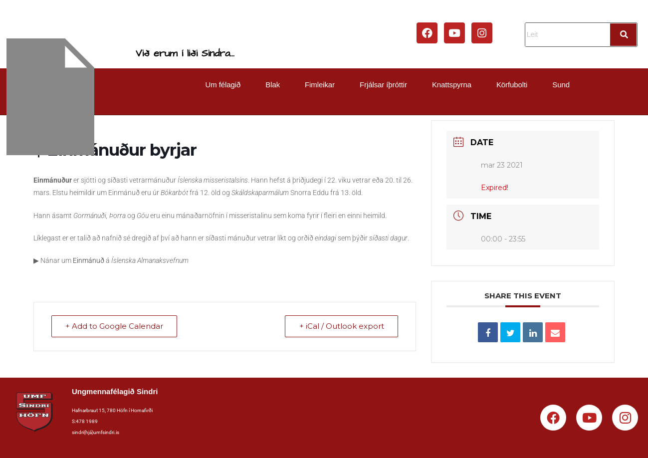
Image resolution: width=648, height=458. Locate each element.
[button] (226, 84)
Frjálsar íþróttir (383, 84)
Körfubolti (511, 84)
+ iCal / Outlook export (341, 326)
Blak (272, 84)
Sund (561, 84)
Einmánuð (88, 260)
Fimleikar (320, 84)
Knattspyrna (451, 84)
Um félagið (223, 84)
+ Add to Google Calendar (115, 326)
